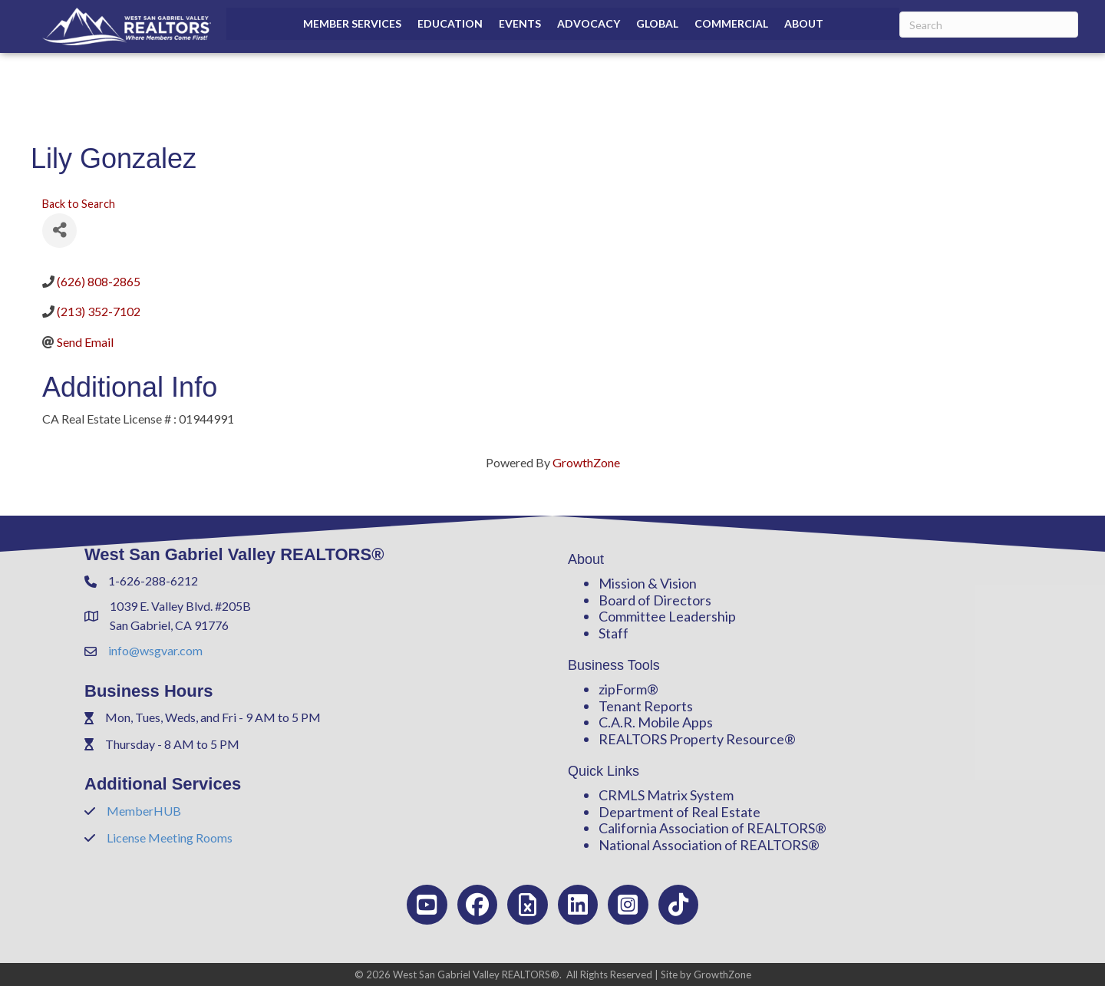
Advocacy (588, 23)
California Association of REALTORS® (712, 827)
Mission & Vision (648, 583)
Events (520, 23)
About (803, 23)
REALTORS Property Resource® (697, 738)
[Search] (988, 25)
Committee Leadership (667, 616)
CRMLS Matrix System (666, 794)
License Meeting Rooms (170, 837)
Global (657, 23)
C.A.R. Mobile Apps (656, 722)
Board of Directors (655, 600)
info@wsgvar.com (155, 650)
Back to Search (78, 203)
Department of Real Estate (679, 811)
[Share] (59, 230)
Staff (613, 633)
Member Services (352, 23)
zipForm (623, 689)
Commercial (731, 23)
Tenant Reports (646, 705)
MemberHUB (144, 810)
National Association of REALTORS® (709, 844)
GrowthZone (586, 462)
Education (450, 23)
